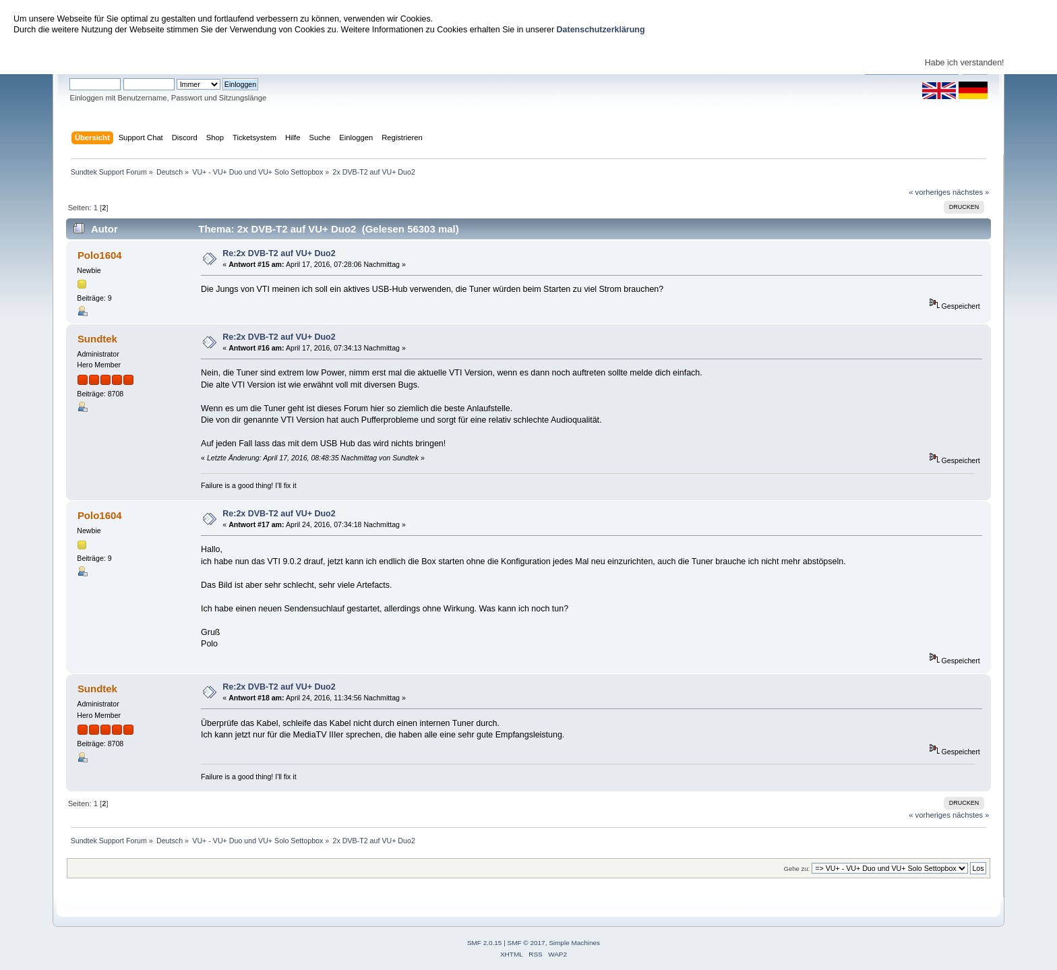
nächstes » (971, 192)
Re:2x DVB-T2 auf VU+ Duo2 (278, 253)
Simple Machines (574, 942)
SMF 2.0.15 (484, 942)
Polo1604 (100, 255)
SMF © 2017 (526, 942)
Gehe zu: (796, 868)
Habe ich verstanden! (964, 62)
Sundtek (97, 338)
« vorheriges (929, 192)
